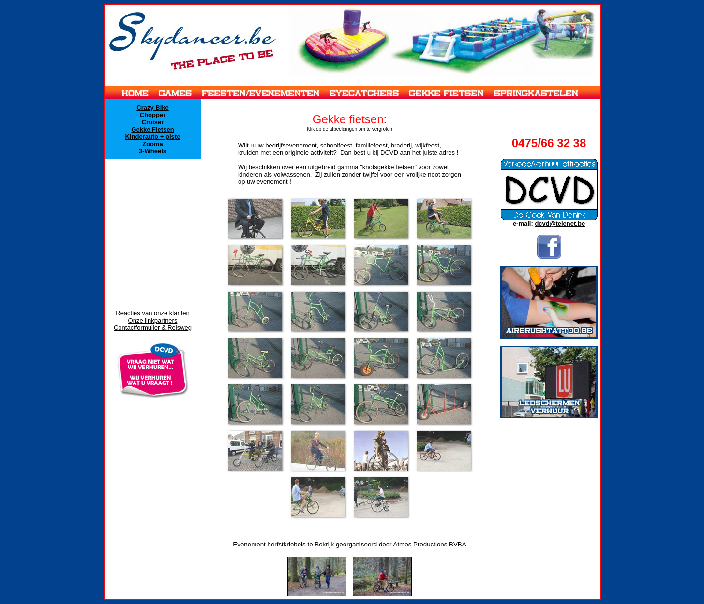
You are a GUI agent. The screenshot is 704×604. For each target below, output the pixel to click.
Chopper (152, 114)
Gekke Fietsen (152, 129)
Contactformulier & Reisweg (153, 327)
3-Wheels (152, 151)
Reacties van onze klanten (152, 313)
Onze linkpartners (153, 320)
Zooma (152, 143)
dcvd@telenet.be (560, 223)
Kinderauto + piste (152, 136)
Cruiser (153, 122)
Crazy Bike (152, 107)
